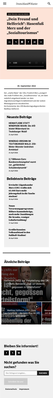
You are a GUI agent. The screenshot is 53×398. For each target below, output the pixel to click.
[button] (4, 3)
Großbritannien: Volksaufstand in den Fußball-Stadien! (19, 232)
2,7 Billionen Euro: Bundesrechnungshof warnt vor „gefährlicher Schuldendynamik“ (22, 163)
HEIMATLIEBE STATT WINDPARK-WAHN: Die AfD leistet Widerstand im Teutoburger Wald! (22, 127)
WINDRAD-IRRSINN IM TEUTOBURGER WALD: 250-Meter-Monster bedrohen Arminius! (22, 145)
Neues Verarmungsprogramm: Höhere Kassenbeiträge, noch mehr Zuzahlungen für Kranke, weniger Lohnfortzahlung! (21, 213)
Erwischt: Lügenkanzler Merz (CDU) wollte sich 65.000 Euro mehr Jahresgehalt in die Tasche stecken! (22, 191)
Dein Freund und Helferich (18, 14)
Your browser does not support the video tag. (26, 59)
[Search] (43, 373)
